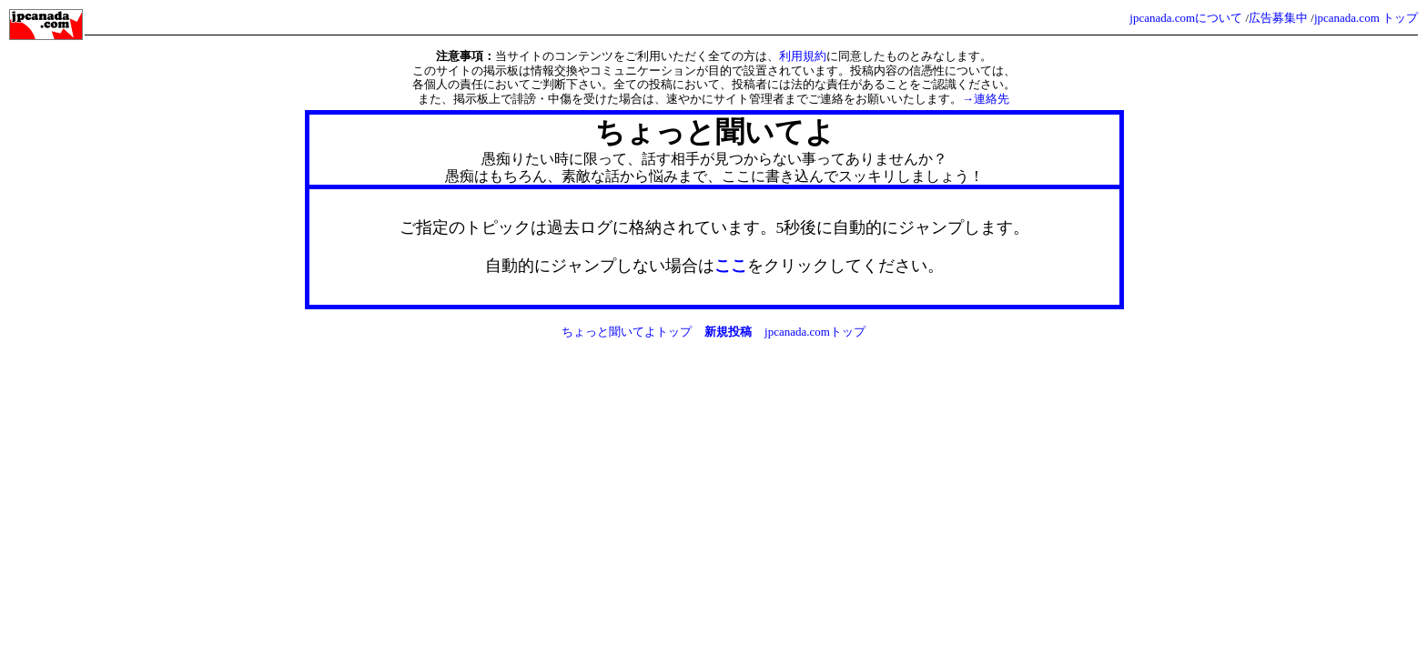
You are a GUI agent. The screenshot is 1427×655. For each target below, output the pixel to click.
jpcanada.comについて (1185, 18)
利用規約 (802, 56)
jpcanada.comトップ (814, 331)
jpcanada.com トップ (1366, 18)
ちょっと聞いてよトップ (627, 331)
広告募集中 (1278, 18)
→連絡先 (985, 99)
